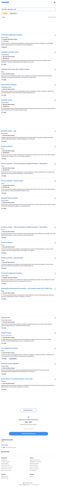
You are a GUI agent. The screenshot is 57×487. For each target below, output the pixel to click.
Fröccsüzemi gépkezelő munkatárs (11, 35)
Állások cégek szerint (6, 470)
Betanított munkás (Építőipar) (10, 363)
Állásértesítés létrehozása (28, 433)
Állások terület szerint (6, 468)
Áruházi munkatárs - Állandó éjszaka (12, 181)
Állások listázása (33, 465)
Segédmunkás (5, 317)
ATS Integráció (33, 470)
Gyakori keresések (5, 465)
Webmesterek (4, 476)
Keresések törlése (5, 451)
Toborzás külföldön (34, 467)
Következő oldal (28, 410)
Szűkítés (4, 13)
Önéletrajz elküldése (5, 461)
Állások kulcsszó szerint (6, 467)
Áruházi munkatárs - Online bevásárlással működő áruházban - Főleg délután (24, 163)
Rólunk (31, 476)
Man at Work (4, 133)
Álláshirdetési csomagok (35, 461)
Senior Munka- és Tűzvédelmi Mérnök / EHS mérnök (17, 379)
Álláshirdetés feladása (35, 460)
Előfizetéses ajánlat (34, 463)
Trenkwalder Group (6, 87)
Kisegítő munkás (6, 333)
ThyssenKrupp (5, 54)
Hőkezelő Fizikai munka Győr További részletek (15, 69)
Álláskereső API (4, 478)
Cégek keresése (4, 463)
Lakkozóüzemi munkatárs (9, 84)
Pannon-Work (4, 37)
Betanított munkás (6, 100)
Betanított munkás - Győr (8, 131)
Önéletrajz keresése (34, 468)
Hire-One (3, 381)
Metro (2, 350)
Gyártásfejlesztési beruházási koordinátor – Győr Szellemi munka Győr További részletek (27, 288)
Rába (2, 72)
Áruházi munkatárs (7, 146)
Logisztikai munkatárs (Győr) (10, 52)
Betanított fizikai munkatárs (9, 198)
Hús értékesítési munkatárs (9, 348)
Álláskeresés (4, 460)
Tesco (2, 149)
